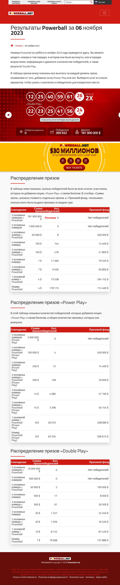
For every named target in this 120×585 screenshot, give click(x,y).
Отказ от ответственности (25, 577)
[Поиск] (79, 2)
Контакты (90, 577)
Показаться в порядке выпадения (60, 119)
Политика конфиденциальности (53, 577)
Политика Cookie (76, 577)
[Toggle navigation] (104, 13)
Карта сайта (101, 577)
